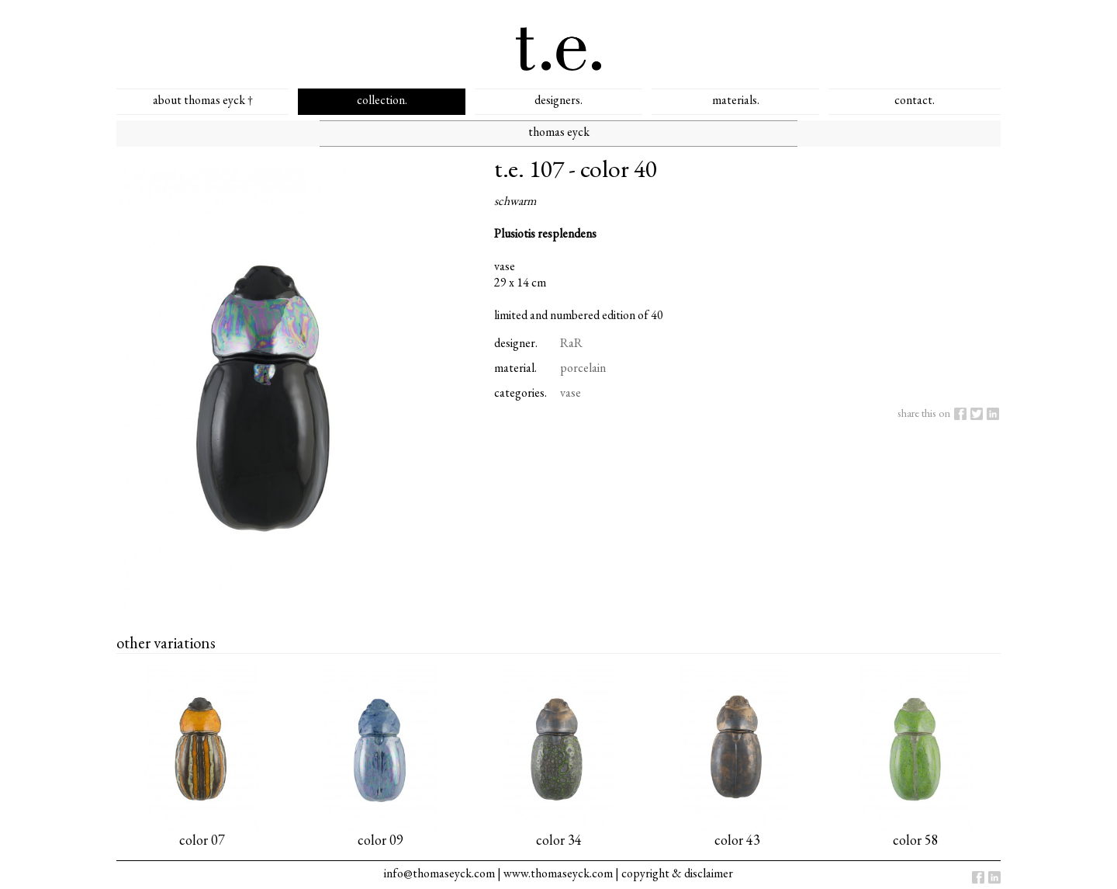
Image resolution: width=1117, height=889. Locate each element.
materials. (735, 100)
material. (515, 367)
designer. (516, 343)
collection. (382, 100)
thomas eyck (559, 131)
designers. (558, 100)
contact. (914, 100)
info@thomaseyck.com (439, 873)
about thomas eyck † (203, 100)
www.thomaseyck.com (558, 873)
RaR (571, 343)
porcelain (583, 367)
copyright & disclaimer (677, 873)
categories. (520, 392)
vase (570, 392)
